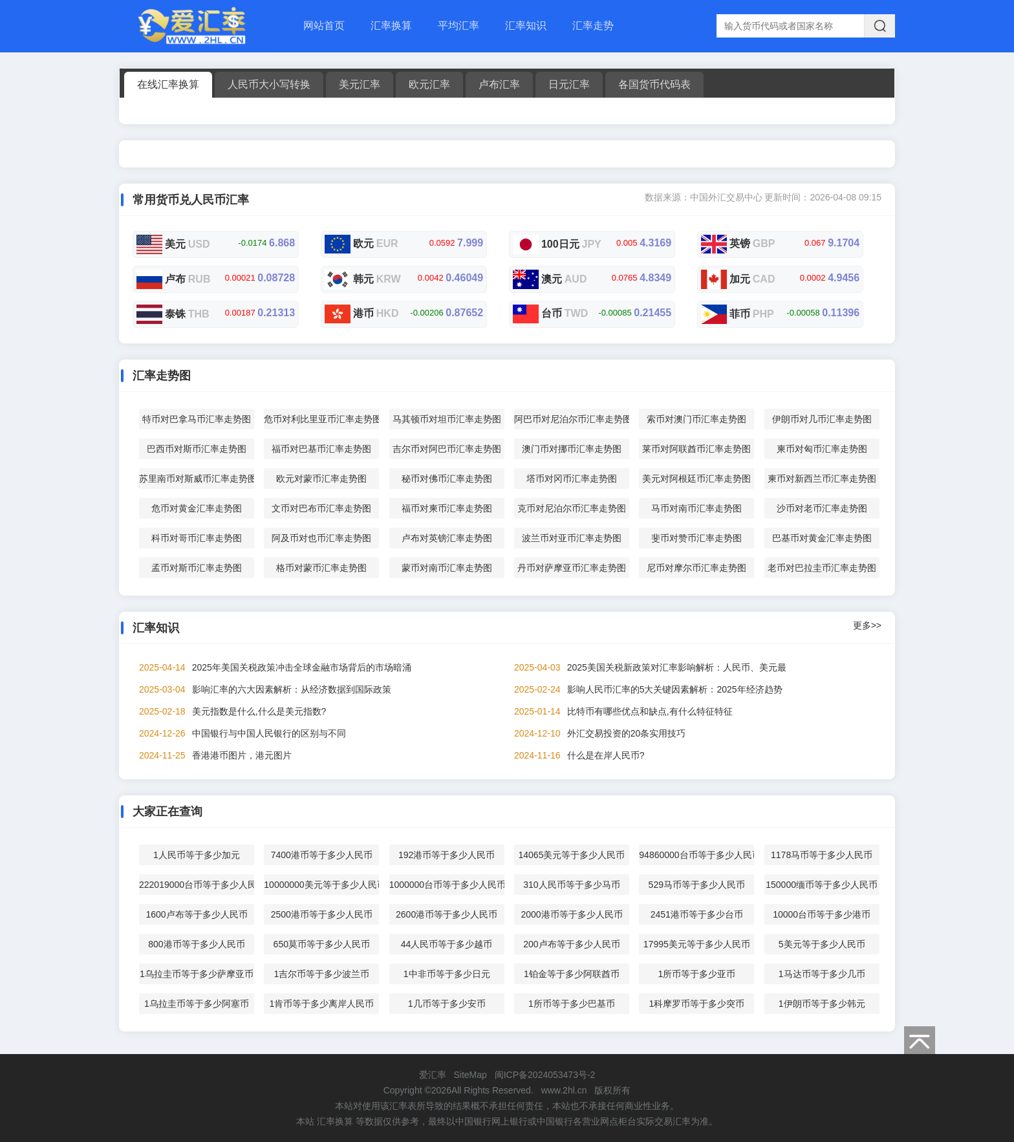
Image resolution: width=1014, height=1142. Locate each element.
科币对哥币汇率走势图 (196, 538)
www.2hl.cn (564, 1090)
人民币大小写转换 (269, 84)
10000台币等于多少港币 (821, 914)
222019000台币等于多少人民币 (196, 884)
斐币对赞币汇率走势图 (696, 538)
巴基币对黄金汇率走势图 (822, 538)
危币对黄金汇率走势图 (196, 508)
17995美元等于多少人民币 (696, 944)
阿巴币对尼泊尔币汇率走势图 (571, 419)
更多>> (867, 625)
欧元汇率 (429, 84)
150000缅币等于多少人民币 (822, 884)
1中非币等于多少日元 (447, 974)
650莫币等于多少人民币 (322, 944)
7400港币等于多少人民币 (321, 855)
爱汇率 (432, 1075)
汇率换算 (391, 25)
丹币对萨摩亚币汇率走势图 (571, 568)
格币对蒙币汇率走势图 (321, 568)
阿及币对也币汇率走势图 (321, 538)
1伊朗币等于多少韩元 (822, 1003)
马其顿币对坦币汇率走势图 (447, 419)
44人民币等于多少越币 (447, 944)
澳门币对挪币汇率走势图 (571, 449)
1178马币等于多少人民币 (821, 855)
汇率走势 (593, 25)
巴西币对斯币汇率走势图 (196, 449)
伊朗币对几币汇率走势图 (822, 419)
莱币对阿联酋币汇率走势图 (696, 449)
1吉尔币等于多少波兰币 (321, 974)
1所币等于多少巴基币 (571, 1003)
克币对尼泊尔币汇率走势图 (571, 508)
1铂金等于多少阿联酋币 (572, 974)
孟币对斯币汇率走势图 (196, 568)
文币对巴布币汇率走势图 (321, 508)
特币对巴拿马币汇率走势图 (196, 419)
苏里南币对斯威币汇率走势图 (196, 478)
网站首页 (324, 25)
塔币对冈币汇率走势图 (571, 478)
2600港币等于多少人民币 (446, 914)
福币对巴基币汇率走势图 (321, 449)
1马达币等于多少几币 (822, 974)
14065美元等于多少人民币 (571, 855)
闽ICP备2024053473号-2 (545, 1075)
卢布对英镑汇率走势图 (447, 538)
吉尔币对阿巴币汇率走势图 (447, 449)
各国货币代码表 (654, 84)
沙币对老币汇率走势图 (822, 508)
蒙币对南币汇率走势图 (447, 568)
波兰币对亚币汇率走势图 (571, 538)
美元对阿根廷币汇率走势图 (696, 478)
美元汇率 (359, 84)
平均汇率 (458, 25)
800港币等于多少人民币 (196, 944)
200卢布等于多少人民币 (571, 944)
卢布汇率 (499, 84)
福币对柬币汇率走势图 (447, 508)
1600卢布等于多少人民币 (196, 914)
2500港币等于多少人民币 (321, 914)
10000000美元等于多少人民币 (321, 884)
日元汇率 (569, 84)
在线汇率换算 (168, 84)
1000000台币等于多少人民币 (446, 884)
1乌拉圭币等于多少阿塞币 (196, 1003)
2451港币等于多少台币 (697, 914)
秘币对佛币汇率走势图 (447, 478)
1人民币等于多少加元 (196, 855)
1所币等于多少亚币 (696, 974)
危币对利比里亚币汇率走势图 (321, 419)
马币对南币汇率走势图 (696, 508)
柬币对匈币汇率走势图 (822, 449)
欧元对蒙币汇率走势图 (321, 478)
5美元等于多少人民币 (822, 944)
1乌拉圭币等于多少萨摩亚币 (196, 974)
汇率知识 (525, 25)
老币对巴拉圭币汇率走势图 (822, 568)
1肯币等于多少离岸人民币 (321, 1003)
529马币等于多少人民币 (697, 884)
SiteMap (469, 1075)
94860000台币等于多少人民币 (696, 855)
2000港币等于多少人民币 (571, 914)
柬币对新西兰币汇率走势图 (822, 478)
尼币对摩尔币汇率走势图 (696, 568)
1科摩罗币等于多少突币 (696, 1003)
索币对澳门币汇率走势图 (696, 419)
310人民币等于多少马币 (571, 884)
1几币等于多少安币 (447, 1003)
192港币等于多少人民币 (446, 855)
